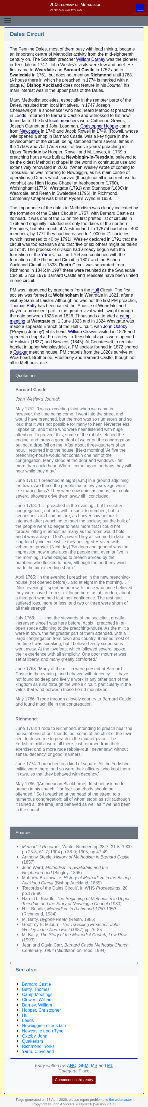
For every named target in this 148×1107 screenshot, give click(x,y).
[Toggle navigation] (7, 20)
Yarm (46, 254)
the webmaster (120, 1100)
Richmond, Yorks (38, 1046)
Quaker (20, 352)
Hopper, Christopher (41, 1010)
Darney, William (37, 1005)
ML (110, 1065)
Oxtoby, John (34, 1036)
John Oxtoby (115, 326)
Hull (95, 290)
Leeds (20, 115)
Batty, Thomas (36, 989)
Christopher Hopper (99, 126)
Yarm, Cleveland (38, 1051)
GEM (83, 1065)
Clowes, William (37, 999)
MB (94, 1065)
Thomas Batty (23, 305)
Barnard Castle (36, 984)
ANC (71, 1065)
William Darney (90, 59)
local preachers (64, 120)
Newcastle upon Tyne (43, 1031)
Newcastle (30, 131)
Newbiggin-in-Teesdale (44, 1025)
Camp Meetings (37, 994)
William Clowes (82, 331)
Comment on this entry (74, 1080)
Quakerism (32, 1041)
